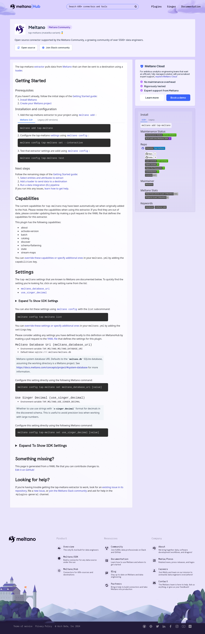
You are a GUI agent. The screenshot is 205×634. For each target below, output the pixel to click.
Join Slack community (56, 47)
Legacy (151, 119)
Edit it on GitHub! (24, 469)
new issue (39, 490)
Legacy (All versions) (48, 119)
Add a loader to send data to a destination (43, 181)
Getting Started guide (85, 96)
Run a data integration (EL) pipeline (39, 185)
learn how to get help (56, 188)
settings (55, 135)
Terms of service (22, 626)
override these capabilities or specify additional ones (54, 257)
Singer (171, 6)
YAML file (52, 338)
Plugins (156, 6)
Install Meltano (28, 99)
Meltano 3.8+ (26, 119)
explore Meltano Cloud (166, 76)
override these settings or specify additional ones (52, 325)
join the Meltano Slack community (68, 490)
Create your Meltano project (35, 103)
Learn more (152, 97)
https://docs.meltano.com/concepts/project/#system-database (52, 367)
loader (18, 70)
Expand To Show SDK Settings (38, 301)
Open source (26, 47)
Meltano (67, 66)
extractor (39, 66)
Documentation (191, 6)
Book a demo (178, 97)
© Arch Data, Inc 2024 (67, 626)
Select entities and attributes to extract (41, 177)
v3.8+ (144, 119)
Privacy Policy (43, 626)
